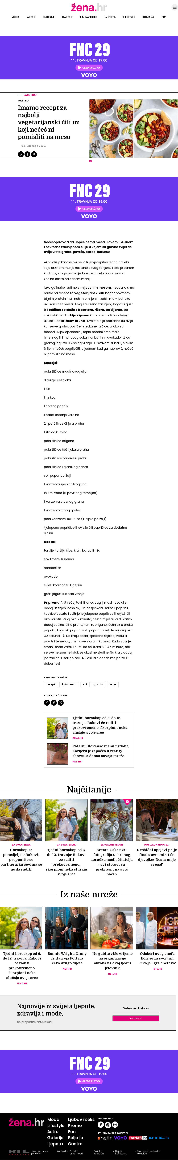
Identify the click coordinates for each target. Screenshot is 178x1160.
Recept (51, 684)
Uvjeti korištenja (121, 1152)
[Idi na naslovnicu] (89, 11)
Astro (31, 17)
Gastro (67, 17)
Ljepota (110, 17)
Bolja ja (148, 17)
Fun (164, 17)
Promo (75, 1126)
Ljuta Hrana (69, 684)
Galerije (48, 17)
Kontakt (61, 1151)
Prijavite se (136, 1019)
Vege (113, 684)
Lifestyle (129, 17)
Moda (15, 17)
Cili (85, 684)
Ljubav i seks (88, 17)
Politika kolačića (99, 1152)
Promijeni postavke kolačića (148, 1152)
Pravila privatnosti (76, 1152)
